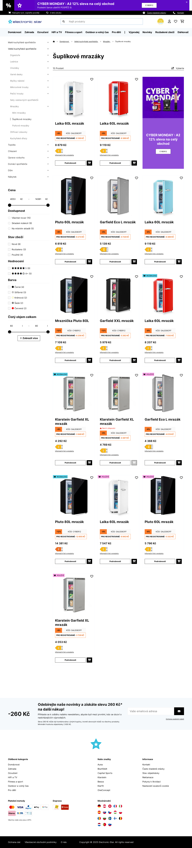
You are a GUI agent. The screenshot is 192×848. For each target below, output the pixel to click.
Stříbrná (19, 292)
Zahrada (12, 768)
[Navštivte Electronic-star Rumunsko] (99, 818)
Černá (18, 287)
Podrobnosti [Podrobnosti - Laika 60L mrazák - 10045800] (70, 163)
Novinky (147, 32)
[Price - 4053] (16, 199)
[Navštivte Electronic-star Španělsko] (99, 812)
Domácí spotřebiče (17, 164)
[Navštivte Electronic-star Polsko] (120, 812)
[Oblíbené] (175, 21)
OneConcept (104, 790)
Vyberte (177, 68)
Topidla (11, 144)
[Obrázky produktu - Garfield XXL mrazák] (118, 294)
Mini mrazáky (19, 112)
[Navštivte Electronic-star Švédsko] (109, 818)
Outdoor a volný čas (18, 786)
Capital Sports (105, 773)
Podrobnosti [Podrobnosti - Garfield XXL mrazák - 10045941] (115, 360)
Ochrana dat (14, 842)
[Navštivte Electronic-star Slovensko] (104, 812)
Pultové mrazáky (20, 125)
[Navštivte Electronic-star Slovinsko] (109, 824)
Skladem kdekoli (22, 223)
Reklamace (147, 777)
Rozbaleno (19, 249)
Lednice (14, 61)
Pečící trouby (16, 93)
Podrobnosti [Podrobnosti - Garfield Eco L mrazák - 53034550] (160, 463)
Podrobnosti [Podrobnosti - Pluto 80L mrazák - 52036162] (70, 561)
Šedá (17, 303)
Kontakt (180, 13)
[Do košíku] (89, 163)
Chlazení (12, 151)
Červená (19, 308)
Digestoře (15, 55)
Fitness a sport (15, 781)
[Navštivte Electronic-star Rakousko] (104, 806)
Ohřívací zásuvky (18, 132)
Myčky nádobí (17, 80)
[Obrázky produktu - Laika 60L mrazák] (73, 97)
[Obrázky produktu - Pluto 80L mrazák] (73, 495)
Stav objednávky (150, 773)
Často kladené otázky (156, 13)
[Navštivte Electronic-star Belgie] (120, 818)
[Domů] (56, 41)
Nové (16, 244)
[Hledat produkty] (101, 21)
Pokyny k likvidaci (151, 781)
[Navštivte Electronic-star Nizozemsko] (99, 824)
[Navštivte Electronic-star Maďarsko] (115, 812)
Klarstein (102, 777)
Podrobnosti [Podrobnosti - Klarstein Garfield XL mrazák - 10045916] (115, 463)
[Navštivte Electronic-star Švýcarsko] (109, 806)
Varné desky (16, 74)
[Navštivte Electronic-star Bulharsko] (104, 818)
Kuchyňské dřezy (18, 138)
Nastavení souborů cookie (155, 786)
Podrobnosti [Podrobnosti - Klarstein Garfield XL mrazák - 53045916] (70, 660)
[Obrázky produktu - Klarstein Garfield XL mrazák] (73, 393)
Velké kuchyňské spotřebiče (22, 48)
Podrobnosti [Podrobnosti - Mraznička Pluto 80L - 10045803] (70, 360)
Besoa (101, 781)
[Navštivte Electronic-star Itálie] (120, 806)
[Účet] (169, 21)
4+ (22, 273)
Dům (10, 170)
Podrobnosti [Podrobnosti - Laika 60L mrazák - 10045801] (115, 163)
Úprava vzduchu (16, 157)
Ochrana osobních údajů (175, 719)
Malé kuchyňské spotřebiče (22, 42)
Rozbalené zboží (164, 32)
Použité (17, 255)
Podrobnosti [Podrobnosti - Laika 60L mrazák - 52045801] (160, 360)
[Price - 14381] (41, 199)
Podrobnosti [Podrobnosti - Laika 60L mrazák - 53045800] (115, 561)
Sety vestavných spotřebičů (24, 100)
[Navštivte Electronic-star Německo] (99, 806)
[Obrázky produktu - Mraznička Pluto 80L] (73, 294)
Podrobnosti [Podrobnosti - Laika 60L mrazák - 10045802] (160, 261)
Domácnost (64, 41)
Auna (100, 764)
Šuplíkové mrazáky (21, 119)
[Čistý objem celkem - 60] (16, 325)
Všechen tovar (21, 218)
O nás (64, 842)
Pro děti (12, 790)
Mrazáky (14, 106)
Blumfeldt (102, 768)
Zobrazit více (29, 338)
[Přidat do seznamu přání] (91, 79)
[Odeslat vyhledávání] (64, 21)
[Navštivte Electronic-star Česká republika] (109, 812)
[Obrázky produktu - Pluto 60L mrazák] (73, 196)
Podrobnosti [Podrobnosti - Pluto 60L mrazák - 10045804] (70, 261)
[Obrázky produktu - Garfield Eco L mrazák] (118, 196)
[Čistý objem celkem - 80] (41, 325)
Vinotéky (14, 68)
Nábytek (12, 176)
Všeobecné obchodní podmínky (41, 842)
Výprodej (134, 32)
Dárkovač (183, 32)
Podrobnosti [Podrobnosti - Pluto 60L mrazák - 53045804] (160, 561)
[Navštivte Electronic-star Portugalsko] (104, 824)
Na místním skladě (23, 228)
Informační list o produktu (64, 155)
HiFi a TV (12, 777)
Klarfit (101, 786)
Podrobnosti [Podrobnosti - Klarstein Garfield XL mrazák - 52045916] (70, 463)
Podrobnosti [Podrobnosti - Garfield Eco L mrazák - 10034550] (115, 261)
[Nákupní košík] (182, 21)
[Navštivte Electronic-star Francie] (115, 806)
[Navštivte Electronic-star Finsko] (115, 818)
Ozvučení (12, 773)
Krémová (19, 297)
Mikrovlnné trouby (19, 87)
